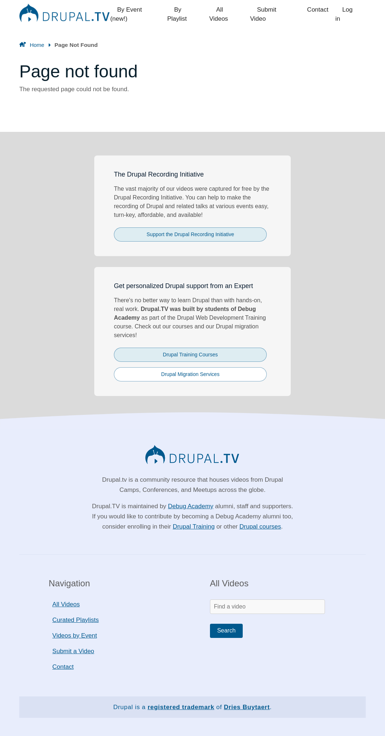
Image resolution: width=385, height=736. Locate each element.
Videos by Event (74, 635)
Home (37, 45)
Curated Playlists (75, 619)
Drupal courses (260, 526)
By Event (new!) (141, 14)
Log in (350, 14)
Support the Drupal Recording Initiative (190, 234)
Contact (318, 14)
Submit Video (276, 14)
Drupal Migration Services (190, 374)
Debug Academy (191, 506)
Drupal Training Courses (190, 354)
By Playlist (190, 14)
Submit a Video (73, 651)
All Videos (231, 14)
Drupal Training (194, 526)
